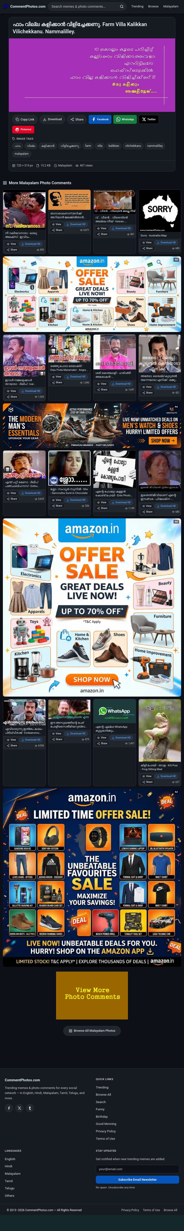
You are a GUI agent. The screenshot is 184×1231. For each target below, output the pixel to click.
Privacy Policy (106, 1131)
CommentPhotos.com (39, 1210)
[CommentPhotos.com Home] (24, 6)
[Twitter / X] (19, 1108)
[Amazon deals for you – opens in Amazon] (92, 425)
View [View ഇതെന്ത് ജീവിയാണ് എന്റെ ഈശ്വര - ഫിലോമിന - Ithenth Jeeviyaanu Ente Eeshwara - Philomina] (147, 506)
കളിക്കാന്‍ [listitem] (47, 146)
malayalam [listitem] (22, 153)
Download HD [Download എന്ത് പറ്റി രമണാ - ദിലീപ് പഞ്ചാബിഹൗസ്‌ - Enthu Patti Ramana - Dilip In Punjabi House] (30, 493)
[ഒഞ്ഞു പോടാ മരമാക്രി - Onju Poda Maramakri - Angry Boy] (69, 348)
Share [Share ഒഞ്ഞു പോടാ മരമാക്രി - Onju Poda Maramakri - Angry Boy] (57, 382)
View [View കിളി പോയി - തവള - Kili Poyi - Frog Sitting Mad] (147, 776)
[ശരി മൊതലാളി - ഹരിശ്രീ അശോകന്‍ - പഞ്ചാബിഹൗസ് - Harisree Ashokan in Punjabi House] (114, 352)
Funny (100, 1109)
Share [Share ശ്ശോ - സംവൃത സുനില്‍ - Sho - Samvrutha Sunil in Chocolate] (57, 505)
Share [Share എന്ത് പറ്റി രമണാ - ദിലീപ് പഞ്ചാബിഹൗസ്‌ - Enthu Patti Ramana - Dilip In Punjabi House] (12, 498)
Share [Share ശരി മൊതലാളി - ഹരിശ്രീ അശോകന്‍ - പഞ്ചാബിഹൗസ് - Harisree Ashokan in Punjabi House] (102, 389)
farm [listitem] (88, 146)
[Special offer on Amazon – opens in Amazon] (92, 294)
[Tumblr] (30, 1108)
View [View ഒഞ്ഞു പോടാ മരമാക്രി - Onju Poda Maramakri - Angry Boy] (56, 376)
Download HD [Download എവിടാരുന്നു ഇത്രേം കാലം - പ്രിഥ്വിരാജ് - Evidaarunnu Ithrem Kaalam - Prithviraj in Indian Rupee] (30, 739)
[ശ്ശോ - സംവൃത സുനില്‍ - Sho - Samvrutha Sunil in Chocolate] (69, 468)
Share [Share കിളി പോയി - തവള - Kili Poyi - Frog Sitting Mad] (147, 782)
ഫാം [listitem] (18, 146)
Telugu (9, 1188)
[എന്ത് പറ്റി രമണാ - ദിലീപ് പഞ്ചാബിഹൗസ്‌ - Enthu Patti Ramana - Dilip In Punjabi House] (24, 465)
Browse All (103, 1094)
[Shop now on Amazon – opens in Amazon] (92, 607)
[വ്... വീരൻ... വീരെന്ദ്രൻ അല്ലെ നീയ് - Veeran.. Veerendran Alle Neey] (114, 202)
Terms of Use (105, 1138)
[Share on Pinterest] (23, 129)
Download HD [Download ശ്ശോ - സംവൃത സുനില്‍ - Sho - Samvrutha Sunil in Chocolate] (76, 500)
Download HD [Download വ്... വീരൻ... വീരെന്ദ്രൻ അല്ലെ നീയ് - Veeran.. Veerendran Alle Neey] (121, 228)
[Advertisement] (92, 1222)
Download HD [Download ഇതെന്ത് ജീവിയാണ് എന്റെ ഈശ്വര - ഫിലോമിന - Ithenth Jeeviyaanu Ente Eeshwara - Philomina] (166, 506)
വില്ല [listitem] (31, 146)
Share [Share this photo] (77, 119)
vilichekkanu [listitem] (133, 146)
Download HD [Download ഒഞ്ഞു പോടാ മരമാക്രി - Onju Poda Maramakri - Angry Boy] (76, 376)
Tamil (9, 1181)
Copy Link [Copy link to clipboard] (25, 119)
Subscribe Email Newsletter (137, 1179)
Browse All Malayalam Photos (92, 1031)
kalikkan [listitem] (114, 146)
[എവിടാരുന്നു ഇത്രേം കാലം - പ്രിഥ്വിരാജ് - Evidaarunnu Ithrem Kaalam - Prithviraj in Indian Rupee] (24, 712)
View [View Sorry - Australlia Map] (147, 242)
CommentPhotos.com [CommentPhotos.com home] (22, 1080)
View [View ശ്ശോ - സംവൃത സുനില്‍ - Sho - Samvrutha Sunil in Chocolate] (56, 500)
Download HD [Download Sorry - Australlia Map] (166, 242)
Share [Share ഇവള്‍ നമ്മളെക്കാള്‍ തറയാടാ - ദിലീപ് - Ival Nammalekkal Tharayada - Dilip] (12, 396)
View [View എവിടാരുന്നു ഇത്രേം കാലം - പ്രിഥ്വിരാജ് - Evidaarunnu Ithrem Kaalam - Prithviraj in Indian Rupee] (11, 739)
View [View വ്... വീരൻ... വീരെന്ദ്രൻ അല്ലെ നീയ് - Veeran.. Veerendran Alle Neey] (101, 228)
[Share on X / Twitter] (149, 119)
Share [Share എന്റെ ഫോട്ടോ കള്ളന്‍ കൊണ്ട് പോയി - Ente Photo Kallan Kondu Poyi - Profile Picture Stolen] (102, 508)
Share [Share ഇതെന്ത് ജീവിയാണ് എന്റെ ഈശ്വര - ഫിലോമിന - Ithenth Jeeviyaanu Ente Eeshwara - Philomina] (147, 511)
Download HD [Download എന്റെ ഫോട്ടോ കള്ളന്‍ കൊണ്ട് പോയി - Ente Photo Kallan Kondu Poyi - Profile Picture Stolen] (121, 502)
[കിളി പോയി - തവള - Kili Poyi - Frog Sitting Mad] (160, 730)
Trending (137, 6)
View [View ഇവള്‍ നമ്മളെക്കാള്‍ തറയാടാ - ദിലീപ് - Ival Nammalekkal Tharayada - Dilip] (11, 391)
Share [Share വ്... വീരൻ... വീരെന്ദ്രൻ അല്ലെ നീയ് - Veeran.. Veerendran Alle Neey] (102, 234)
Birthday (102, 1116)
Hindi (8, 1166)
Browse (153, 6)
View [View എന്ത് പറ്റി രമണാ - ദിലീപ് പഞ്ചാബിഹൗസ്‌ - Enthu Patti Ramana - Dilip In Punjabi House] (11, 493)
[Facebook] (9, 1108)
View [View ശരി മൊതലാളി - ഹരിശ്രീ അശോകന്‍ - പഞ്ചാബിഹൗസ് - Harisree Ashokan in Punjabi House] (101, 383)
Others (9, 1195)
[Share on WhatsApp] (125, 119)
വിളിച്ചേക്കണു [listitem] (70, 146)
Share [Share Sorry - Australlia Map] (147, 248)
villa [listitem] (99, 146)
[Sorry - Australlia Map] (160, 211)
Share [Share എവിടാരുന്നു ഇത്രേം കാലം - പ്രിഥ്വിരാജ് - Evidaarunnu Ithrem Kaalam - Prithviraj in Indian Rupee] (12, 745)
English (10, 1159)
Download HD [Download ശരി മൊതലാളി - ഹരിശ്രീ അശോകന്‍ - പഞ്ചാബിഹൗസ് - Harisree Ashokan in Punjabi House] (121, 383)
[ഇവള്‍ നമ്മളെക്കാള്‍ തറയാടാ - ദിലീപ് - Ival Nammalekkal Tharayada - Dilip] (24, 356)
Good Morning (106, 1124)
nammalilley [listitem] (155, 146)
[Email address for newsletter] (137, 1169)
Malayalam (170, 6)
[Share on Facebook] (100, 119)
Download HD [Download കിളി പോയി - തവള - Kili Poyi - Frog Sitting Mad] (166, 776)
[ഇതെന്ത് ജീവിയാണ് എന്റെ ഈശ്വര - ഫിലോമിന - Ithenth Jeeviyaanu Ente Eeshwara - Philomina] (160, 471)
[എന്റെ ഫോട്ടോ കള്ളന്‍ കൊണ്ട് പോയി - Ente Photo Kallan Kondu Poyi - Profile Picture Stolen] (114, 469)
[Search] (121, 6)
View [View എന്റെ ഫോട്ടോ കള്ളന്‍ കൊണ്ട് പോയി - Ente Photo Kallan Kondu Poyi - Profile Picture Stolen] (101, 502)
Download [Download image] (52, 119)
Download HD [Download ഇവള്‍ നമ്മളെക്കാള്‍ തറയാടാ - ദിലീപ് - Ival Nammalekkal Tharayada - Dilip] (30, 391)
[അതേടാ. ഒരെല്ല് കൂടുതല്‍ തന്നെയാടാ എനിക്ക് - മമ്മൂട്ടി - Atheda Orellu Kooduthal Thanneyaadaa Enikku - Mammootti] (160, 353)
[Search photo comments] (82, 6)
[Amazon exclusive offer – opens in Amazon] (92, 878)
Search (101, 1102)
